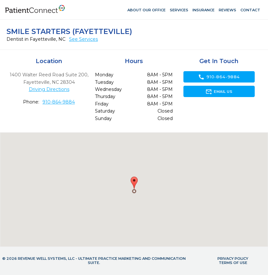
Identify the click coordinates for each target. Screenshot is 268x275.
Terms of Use (233, 262)
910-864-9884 (58, 102)
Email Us (218, 91)
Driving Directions (49, 89)
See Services (83, 39)
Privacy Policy (232, 258)
